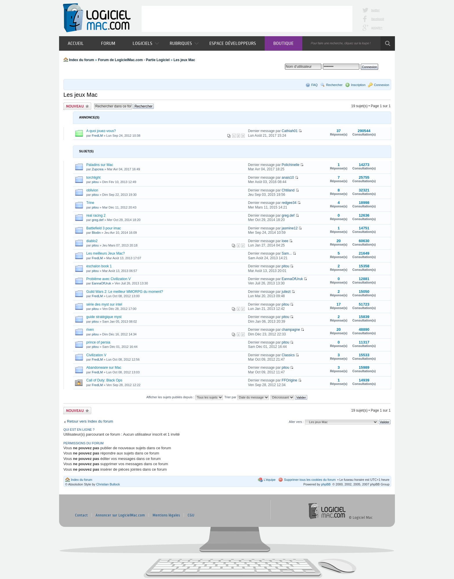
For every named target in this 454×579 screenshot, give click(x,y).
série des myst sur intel (104, 304)
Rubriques (184, 43)
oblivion (92, 190)
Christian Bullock (108, 484)
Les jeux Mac (184, 60)
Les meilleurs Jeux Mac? (105, 253)
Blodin (96, 232)
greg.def (97, 220)
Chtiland (288, 190)
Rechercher (334, 85)
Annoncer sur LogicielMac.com (120, 515)
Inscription (358, 85)
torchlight (93, 178)
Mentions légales (166, 515)
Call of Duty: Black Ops (104, 380)
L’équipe (270, 479)
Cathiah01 (290, 131)
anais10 (288, 178)
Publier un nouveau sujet (77, 106)
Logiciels (146, 43)
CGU (191, 515)
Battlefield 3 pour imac (103, 228)
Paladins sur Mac (99, 165)
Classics (288, 355)
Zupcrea (97, 169)
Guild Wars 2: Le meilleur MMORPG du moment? (124, 292)
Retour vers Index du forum (90, 421)
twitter (375, 10)
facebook (377, 19)
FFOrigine (289, 380)
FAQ (314, 85)
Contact (81, 515)
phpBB (326, 484)
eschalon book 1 (99, 266)
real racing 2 (96, 215)
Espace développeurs (232, 43)
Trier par (246, 397)
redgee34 (289, 203)
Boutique (283, 43)
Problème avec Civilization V (108, 279)
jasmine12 (290, 228)
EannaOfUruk (101, 283)
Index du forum (81, 60)
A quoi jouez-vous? (101, 131)
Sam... (287, 253)
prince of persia (98, 342)
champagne (291, 330)
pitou (95, 182)
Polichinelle (290, 165)
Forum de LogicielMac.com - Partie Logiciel (133, 60)
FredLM (97, 135)
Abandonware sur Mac (103, 368)
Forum (108, 43)
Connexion (381, 85)
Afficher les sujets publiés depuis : (184, 397)
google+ (376, 27)
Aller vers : (296, 421)
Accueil (76, 43)
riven (90, 330)
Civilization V (96, 355)
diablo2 (92, 241)
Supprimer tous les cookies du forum (310, 479)
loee (285, 241)
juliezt (286, 292)
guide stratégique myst (104, 317)
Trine (90, 203)
